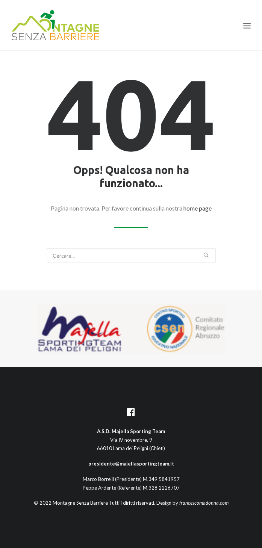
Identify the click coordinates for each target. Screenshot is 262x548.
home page (197, 208)
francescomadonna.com (204, 503)
